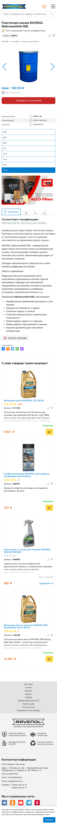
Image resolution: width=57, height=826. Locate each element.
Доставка (28, 684)
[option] (28, 67)
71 (19, 480)
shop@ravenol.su (15, 781)
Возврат (28, 690)
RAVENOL (5, 42)
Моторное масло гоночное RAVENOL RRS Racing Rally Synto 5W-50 (26, 626)
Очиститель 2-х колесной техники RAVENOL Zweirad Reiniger (27, 550)
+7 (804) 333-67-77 (19, 788)
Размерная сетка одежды (28, 710)
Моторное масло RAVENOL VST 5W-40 (24, 400)
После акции (28, 703)
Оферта (28, 694)
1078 (20, 404)
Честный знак (28, 707)
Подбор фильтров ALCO (28, 700)
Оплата (28, 687)
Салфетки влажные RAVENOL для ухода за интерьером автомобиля (26, 475)
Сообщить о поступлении (28, 100)
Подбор (28, 697)
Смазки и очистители (30, 42)
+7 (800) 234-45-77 (19, 785)
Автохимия (15, 42)
